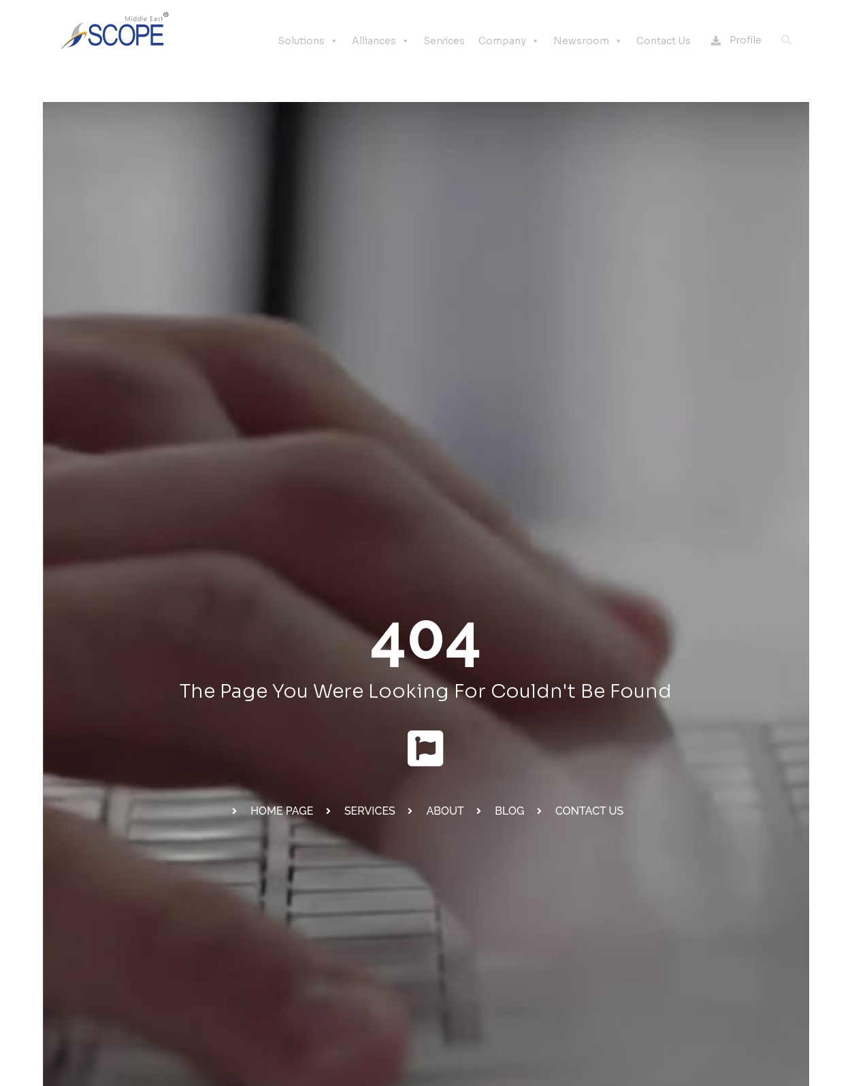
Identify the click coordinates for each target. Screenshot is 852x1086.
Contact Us (663, 41)
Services (444, 41)
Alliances (381, 40)
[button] (786, 40)
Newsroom (588, 40)
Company (509, 40)
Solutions (308, 40)
